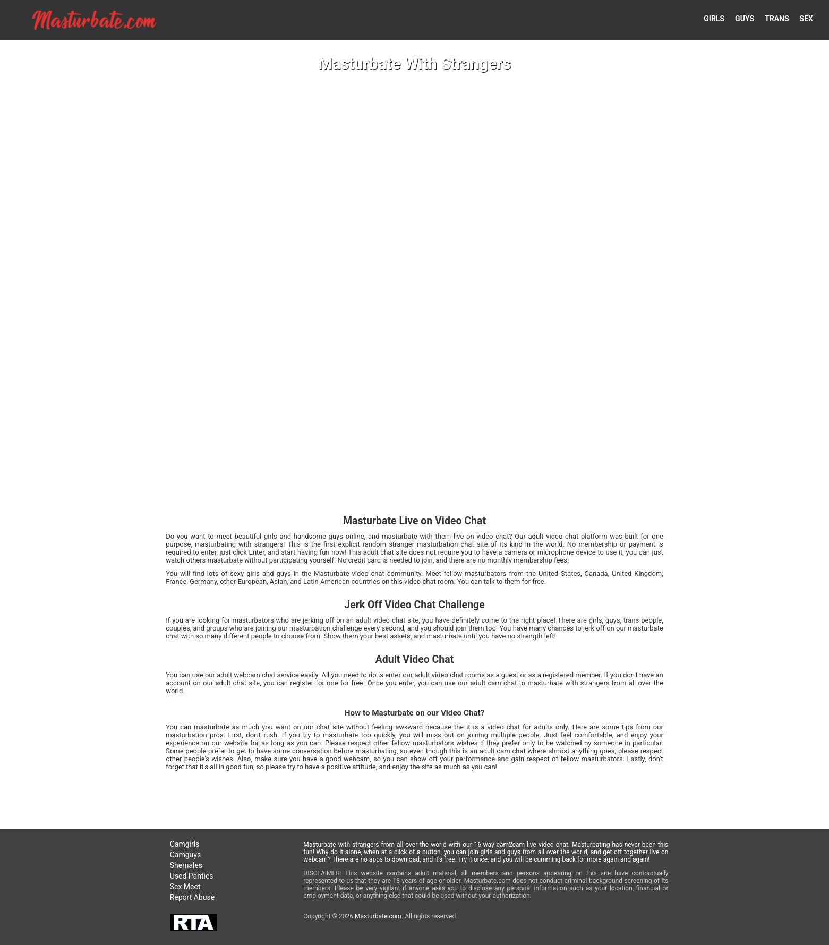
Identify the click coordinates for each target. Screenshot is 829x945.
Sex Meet (185, 886)
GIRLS (714, 18)
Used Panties (191, 876)
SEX (806, 18)
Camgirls (185, 844)
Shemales (186, 865)
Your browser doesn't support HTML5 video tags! (414, 472)
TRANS (777, 18)
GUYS (744, 18)
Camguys (185, 854)
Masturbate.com (378, 916)
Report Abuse (192, 897)
